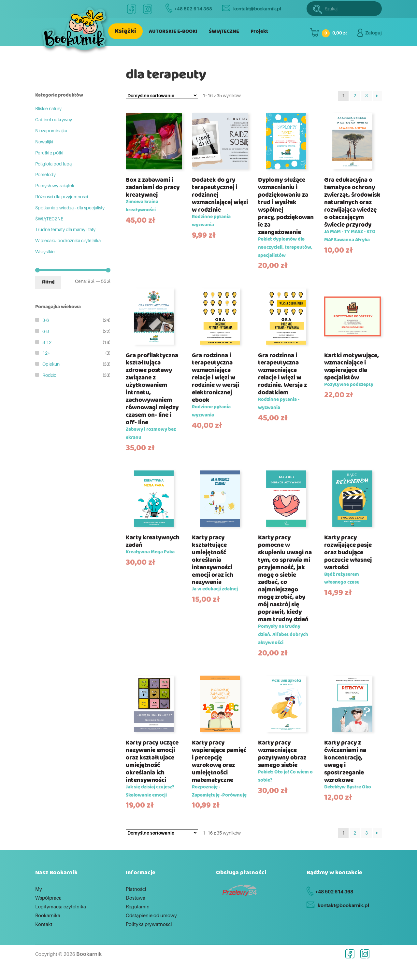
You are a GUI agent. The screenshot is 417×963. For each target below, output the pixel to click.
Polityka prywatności (149, 924)
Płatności (136, 889)
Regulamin (138, 906)
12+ (46, 353)
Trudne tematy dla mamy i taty (65, 229)
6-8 (45, 331)
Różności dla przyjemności (61, 196)
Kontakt (43, 924)
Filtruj (48, 282)
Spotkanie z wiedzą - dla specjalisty (70, 207)
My (38, 889)
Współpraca (48, 898)
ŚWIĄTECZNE (224, 31)
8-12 (46, 342)
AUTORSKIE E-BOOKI (173, 31)
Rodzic (49, 375)
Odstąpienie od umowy (151, 915)
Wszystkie (45, 251)
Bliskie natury (48, 108)
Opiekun (51, 364)
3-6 (45, 320)
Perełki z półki (49, 152)
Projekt (259, 31)
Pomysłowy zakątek (54, 185)
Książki (125, 31)
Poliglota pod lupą (53, 163)
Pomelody (45, 174)
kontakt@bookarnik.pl (251, 8)
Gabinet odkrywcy (53, 119)
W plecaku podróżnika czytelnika (68, 240)
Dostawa (135, 898)
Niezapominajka (51, 130)
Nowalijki (44, 141)
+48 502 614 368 (188, 8)
